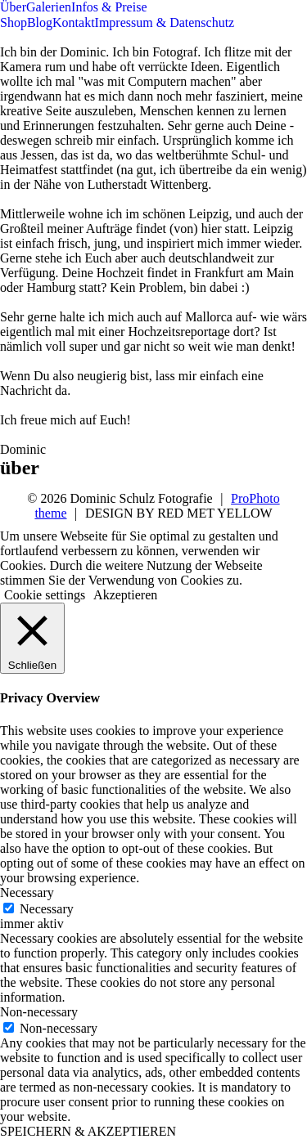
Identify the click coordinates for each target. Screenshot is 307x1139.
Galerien (48, 7)
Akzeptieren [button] (125, 595)
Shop (13, 22)
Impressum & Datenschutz (165, 22)
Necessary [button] (27, 892)
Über (13, 7)
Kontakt (73, 22)
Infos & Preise (109, 7)
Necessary (47, 909)
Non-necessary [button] (39, 1012)
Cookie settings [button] (44, 595)
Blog (39, 22)
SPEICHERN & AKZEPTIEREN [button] (88, 1131)
